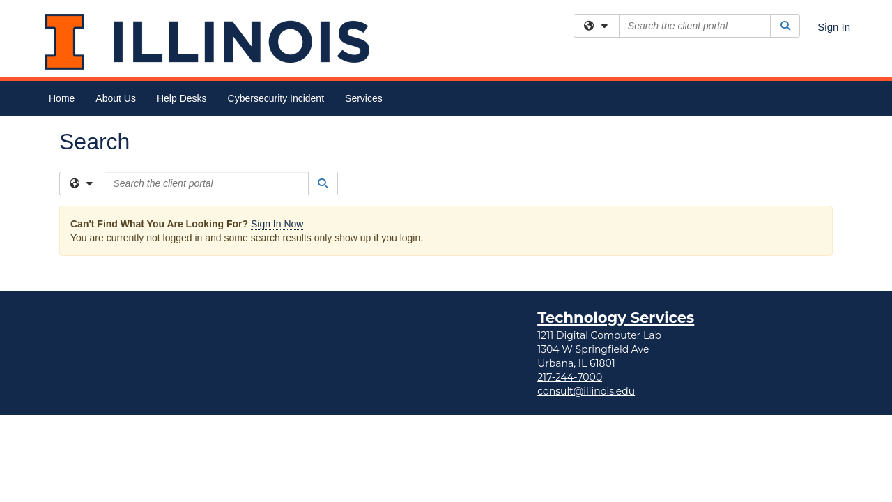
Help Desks (182, 98)
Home (62, 98)
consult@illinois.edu (586, 275)
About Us (115, 98)
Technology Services (615, 202)
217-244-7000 (569, 261)
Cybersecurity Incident (276, 98)
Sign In (833, 27)
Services (364, 98)
